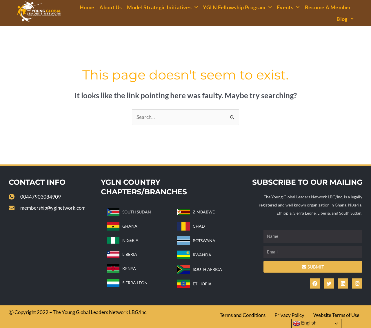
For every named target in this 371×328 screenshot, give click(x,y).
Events (288, 7)
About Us (110, 7)
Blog (345, 19)
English (305, 323)
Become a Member (328, 7)
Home (87, 7)
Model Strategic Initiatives (162, 7)
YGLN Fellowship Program (237, 7)
